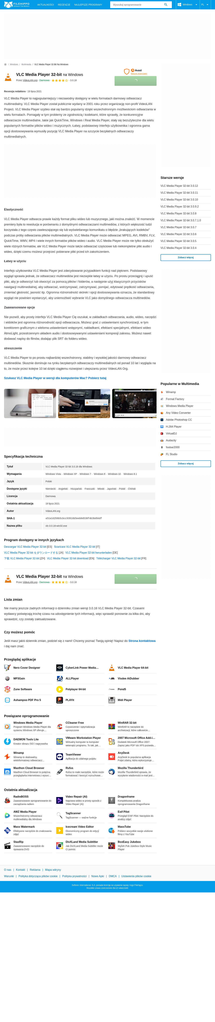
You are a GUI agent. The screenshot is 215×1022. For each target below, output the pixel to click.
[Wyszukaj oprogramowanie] (165, 4)
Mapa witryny (53, 869)
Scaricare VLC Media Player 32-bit (74, 546)
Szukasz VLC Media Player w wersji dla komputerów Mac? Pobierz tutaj (55, 378)
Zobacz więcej (186, 257)
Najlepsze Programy (88, 4)
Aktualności (45, 4)
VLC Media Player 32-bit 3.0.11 (179, 192)
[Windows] (14, 64)
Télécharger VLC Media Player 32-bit (118, 558)
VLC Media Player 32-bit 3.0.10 (179, 199)
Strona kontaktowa (142, 641)
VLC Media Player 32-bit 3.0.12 (179, 185)
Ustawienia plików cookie (136, 876)
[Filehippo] (16, 4)
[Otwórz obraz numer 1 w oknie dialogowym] (84, 403)
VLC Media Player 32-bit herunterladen (88, 552)
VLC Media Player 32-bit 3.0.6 (178, 234)
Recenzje (64, 4)
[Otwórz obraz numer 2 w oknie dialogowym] (138, 403)
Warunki (9, 876)
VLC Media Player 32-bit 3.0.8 (178, 213)
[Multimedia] (26, 64)
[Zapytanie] (141, 4)
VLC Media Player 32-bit (49, 74)
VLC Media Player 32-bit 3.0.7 (178, 227)
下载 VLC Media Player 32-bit (21, 558)
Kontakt (20, 869)
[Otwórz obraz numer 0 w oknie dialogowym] (30, 403)
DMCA (113, 876)
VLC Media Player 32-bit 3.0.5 (178, 241)
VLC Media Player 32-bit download (67, 558)
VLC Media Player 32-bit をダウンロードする (31, 552)
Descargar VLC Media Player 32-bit (25, 546)
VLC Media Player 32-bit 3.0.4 (178, 247)
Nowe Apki (97, 876)
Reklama (35, 869)
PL (205, 5)
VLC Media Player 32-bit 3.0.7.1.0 (181, 220)
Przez (26, 80)
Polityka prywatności (74, 876)
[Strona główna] (5, 64)
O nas (7, 869)
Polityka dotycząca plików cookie (37, 876)
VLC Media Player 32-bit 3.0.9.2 (180, 206)
